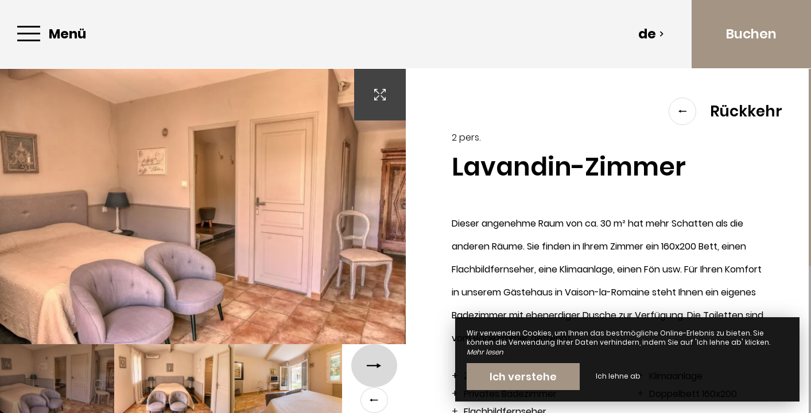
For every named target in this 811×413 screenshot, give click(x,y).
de (651, 34)
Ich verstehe (523, 376)
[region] (609, 241)
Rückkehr (725, 111)
